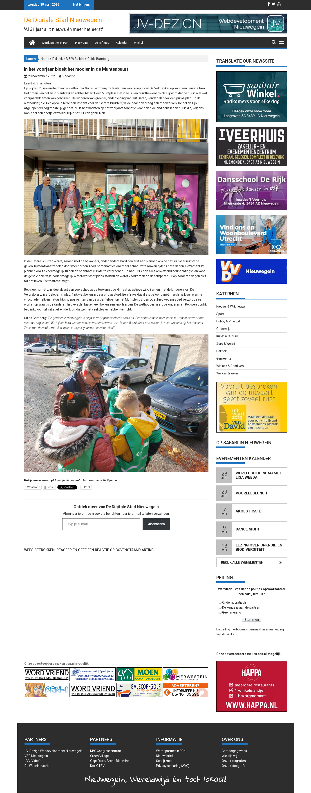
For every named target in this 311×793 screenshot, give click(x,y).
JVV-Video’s (33, 761)
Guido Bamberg (98, 59)
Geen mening (231, 612)
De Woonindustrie (37, 766)
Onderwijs (223, 329)
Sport (220, 314)
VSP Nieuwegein (36, 756)
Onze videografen (234, 766)
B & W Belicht (75, 59)
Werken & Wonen (228, 373)
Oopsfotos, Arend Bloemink (109, 761)
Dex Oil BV (97, 766)
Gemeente (223, 358)
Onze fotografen (234, 761)
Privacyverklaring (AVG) (172, 766)
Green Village (99, 756)
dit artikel (228, 634)
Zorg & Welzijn (226, 343)
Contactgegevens (234, 751)
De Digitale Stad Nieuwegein (63, 20)
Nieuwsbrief (164, 756)
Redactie (69, 76)
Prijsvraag (81, 42)
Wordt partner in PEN (55, 42)
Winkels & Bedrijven (230, 366)
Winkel (138, 42)
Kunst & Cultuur (227, 336)
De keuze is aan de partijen (241, 607)
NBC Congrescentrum (105, 751)
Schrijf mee (101, 42)
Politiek (57, 59)
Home (45, 59)
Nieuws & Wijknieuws (231, 306)
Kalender (121, 42)
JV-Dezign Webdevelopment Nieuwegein (54, 751)
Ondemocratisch (234, 602)
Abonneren (156, 524)
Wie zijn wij (229, 756)
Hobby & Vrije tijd (228, 321)
